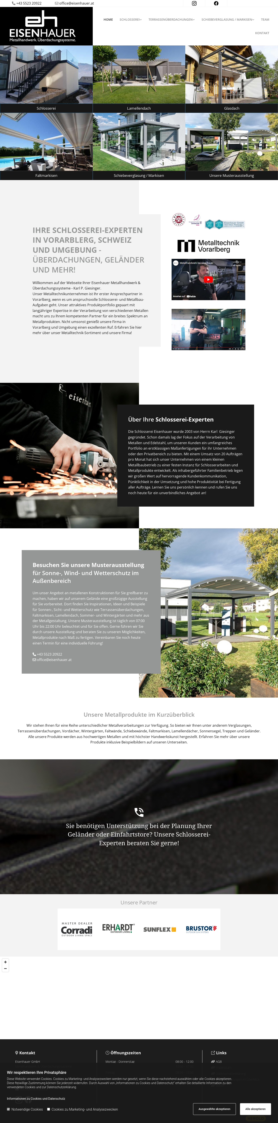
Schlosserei (130, 19)
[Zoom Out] (5, 968)
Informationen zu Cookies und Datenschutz (36, 1098)
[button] (46, 108)
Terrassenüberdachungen (171, 19)
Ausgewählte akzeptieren (214, 1109)
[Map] (139, 998)
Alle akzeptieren (255, 1109)
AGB (216, 1061)
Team (265, 19)
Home (108, 19)
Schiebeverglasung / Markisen (227, 19)
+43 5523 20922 (49, 654)
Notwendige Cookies (25, 1109)
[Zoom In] (5, 962)
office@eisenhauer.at (76, 3)
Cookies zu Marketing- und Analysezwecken (82, 1109)
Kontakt (262, 33)
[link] (132, 19)
